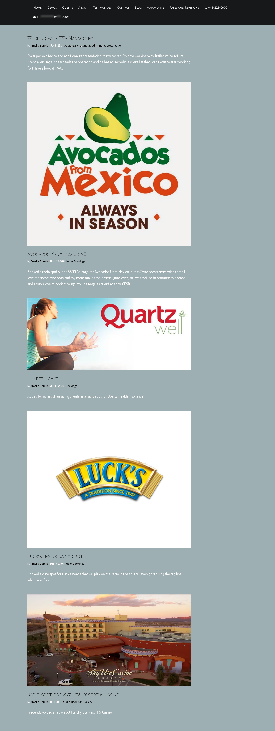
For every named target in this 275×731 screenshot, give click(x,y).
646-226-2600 (216, 7)
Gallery (76, 45)
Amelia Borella (40, 45)
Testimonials (102, 7)
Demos (52, 7)
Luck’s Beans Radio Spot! (56, 556)
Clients (67, 7)
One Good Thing (92, 45)
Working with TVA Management (62, 38)
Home (37, 7)
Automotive (155, 7)
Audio (67, 45)
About (82, 7)
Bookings (79, 261)
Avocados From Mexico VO (57, 254)
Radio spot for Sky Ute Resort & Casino (73, 694)
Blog (138, 7)
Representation (112, 45)
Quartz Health (44, 378)
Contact (123, 7)
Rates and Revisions (184, 7)
